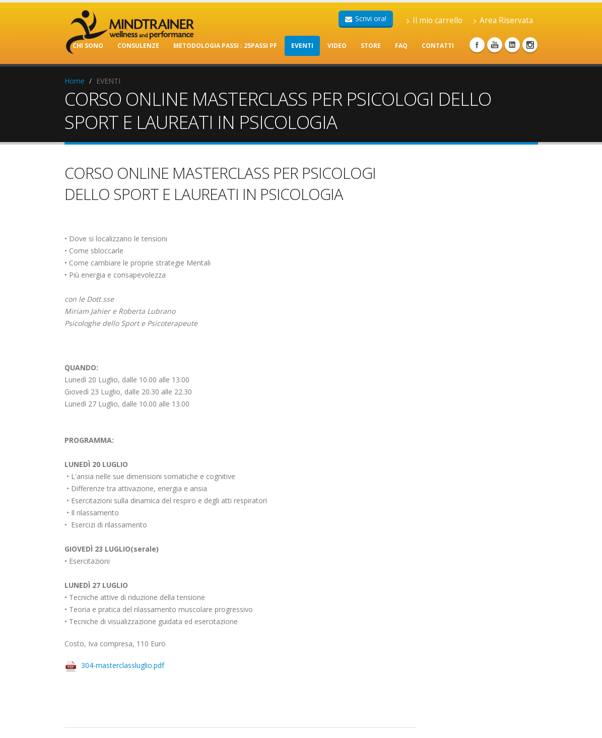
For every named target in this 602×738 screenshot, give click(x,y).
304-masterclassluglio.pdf (122, 665)
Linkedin (512, 44)
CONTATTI (438, 45)
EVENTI (302, 45)
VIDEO (337, 45)
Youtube (494, 44)
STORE (371, 45)
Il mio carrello (434, 20)
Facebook (477, 44)
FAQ (401, 45)
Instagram (530, 44)
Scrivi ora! (365, 18)
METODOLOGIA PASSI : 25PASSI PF (225, 45)
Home (74, 81)
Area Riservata (503, 20)
